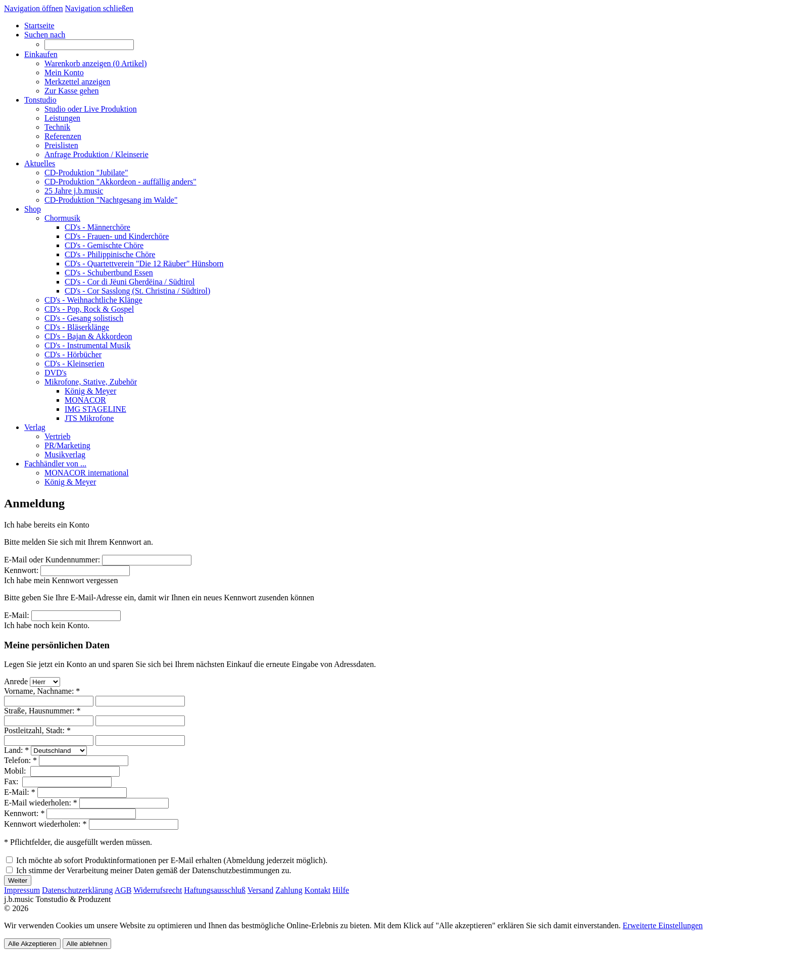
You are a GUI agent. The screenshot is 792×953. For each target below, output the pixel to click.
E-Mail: (16, 615)
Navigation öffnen (33, 8)
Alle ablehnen (87, 943)
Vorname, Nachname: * (42, 691)
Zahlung (288, 890)
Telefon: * (20, 760)
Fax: (12, 781)
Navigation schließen (99, 8)
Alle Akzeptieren (32, 943)
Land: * (16, 750)
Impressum (22, 890)
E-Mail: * (19, 792)
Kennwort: (21, 570)
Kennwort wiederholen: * (45, 824)
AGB (123, 890)
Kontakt (318, 890)
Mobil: (16, 771)
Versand (260, 890)
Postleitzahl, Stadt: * (37, 730)
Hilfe (340, 890)
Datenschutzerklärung (77, 890)
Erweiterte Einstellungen (663, 925)
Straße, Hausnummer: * (42, 710)
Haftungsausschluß (214, 890)
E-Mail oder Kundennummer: (52, 559)
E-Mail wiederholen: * (40, 802)
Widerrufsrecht (157, 890)
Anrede (16, 681)
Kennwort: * (24, 813)
